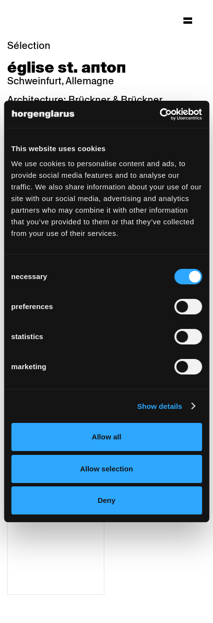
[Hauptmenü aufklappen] (187, 20)
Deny (106, 500)
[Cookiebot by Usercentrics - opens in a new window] (159, 114)
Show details (159, 406)
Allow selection (106, 469)
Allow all (106, 437)
